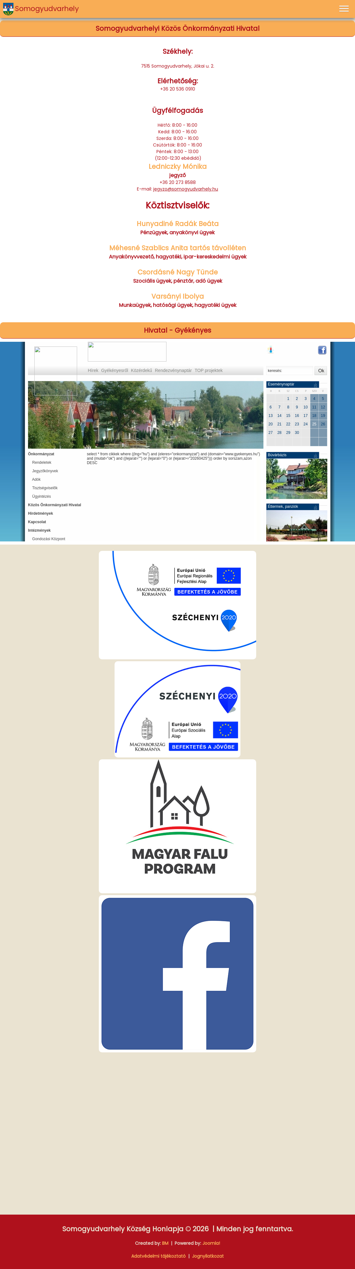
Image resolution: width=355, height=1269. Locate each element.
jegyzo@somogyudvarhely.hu (185, 189)
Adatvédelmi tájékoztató (158, 1256)
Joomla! (211, 1243)
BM (165, 1243)
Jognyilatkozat (208, 1256)
